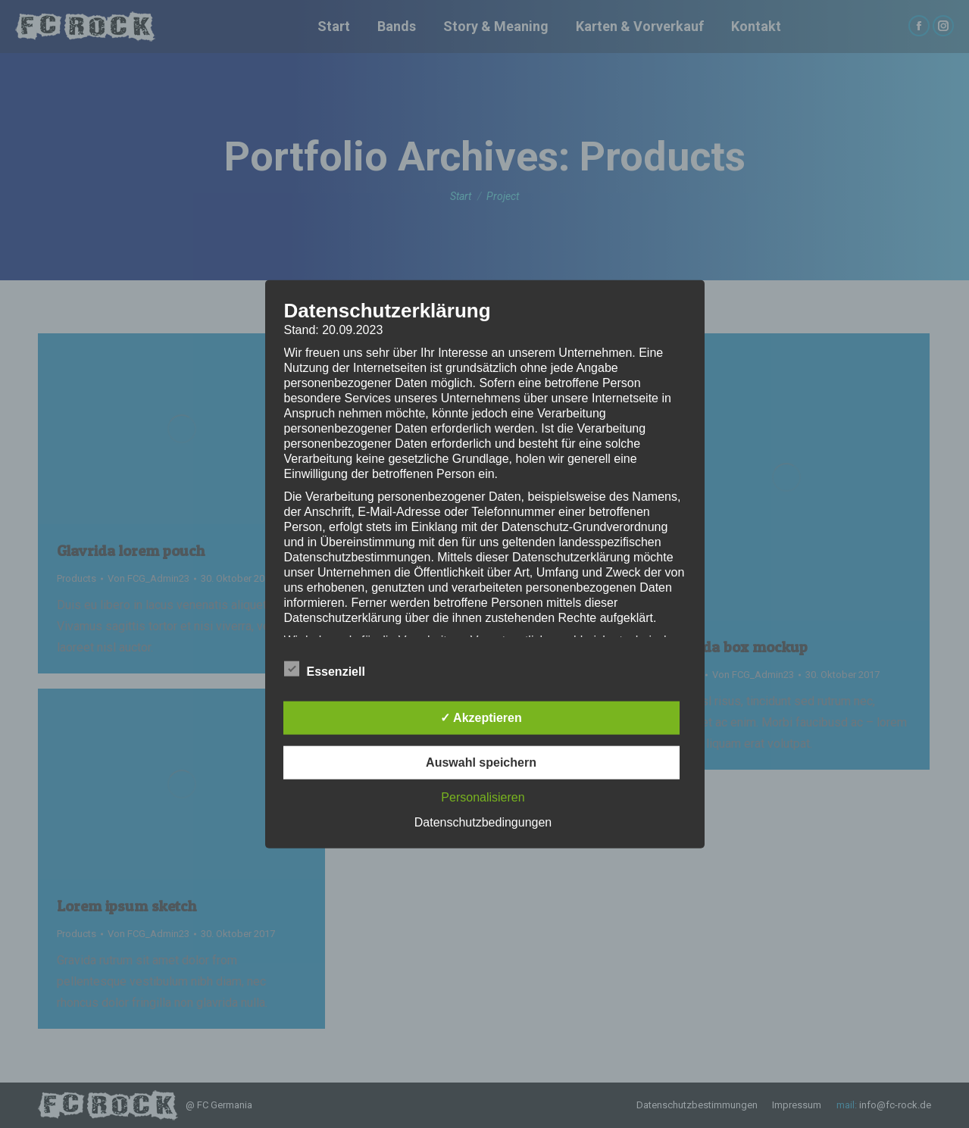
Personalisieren (482, 797)
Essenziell (324, 669)
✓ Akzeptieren (481, 717)
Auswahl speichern (481, 762)
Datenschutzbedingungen (483, 822)
